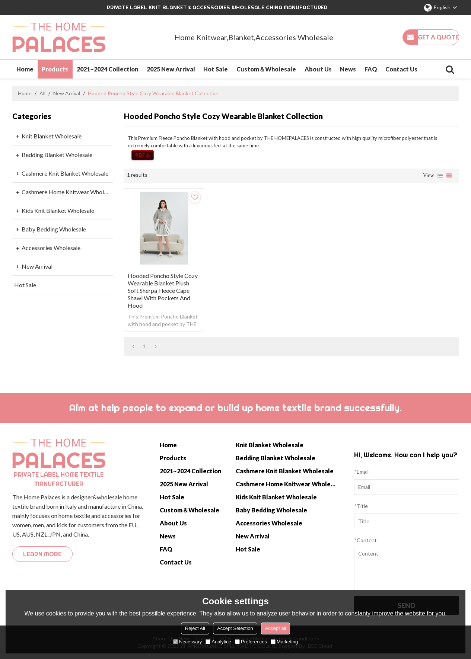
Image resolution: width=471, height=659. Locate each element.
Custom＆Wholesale (266, 69)
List (440, 175)
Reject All (195, 628)
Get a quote (438, 37)
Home (25, 69)
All (42, 93)
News (348, 69)
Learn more (42, 554)
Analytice (218, 641)
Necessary (187, 641)
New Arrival (66, 93)
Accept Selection (235, 628)
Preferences (251, 641)
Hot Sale (215, 69)
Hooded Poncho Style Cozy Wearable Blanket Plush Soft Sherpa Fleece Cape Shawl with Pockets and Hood (163, 290)
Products (55, 69)
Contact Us (401, 69)
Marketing (284, 641)
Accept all (275, 628)
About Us (318, 69)
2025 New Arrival (171, 69)
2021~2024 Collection (107, 69)
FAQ (371, 69)
